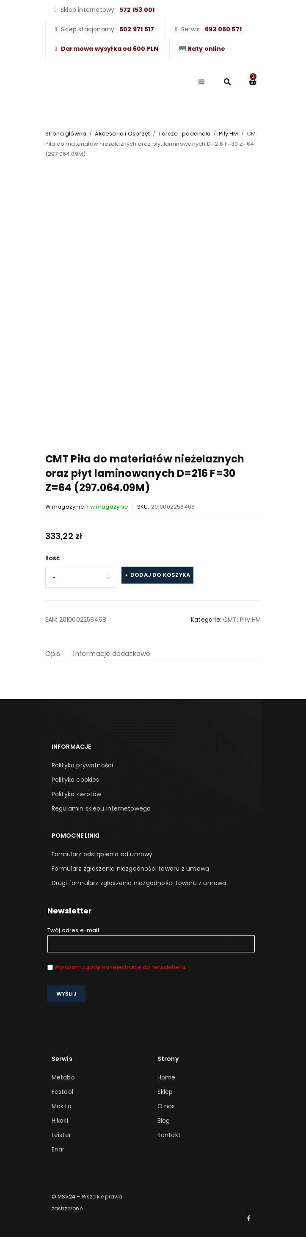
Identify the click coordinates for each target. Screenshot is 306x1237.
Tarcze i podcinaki (184, 134)
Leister (61, 1135)
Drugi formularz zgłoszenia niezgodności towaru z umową (139, 883)
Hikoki (60, 1120)
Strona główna (66, 134)
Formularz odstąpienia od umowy (102, 854)
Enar (58, 1149)
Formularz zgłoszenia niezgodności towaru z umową (131, 868)
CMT (230, 619)
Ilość (52, 558)
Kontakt (169, 1135)
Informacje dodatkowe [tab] (111, 654)
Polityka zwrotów (77, 794)
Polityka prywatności (82, 765)
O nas (166, 1106)
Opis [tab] (53, 654)
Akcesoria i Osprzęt (122, 134)
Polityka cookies (75, 779)
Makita (62, 1106)
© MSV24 (63, 1196)
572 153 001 (136, 10)
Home (166, 1077)
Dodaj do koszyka (160, 575)
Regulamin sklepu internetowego (101, 808)
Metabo (63, 1077)
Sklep (165, 1092)
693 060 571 (223, 29)
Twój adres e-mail (151, 939)
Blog (163, 1120)
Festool (62, 1092)
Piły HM (228, 134)
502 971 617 (136, 29)
